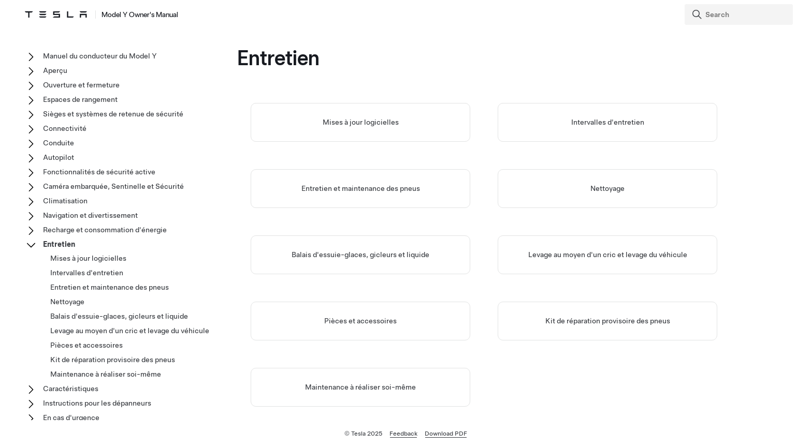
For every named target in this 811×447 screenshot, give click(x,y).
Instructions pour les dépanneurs (97, 403)
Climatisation (65, 201)
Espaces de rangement (80, 99)
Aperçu (55, 70)
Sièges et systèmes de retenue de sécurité (113, 114)
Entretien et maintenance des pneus (360, 188)
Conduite (58, 143)
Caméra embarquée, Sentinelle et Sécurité (113, 186)
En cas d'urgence (71, 417)
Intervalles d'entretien (607, 122)
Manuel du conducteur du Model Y (100, 56)
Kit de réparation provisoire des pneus (607, 321)
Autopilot (58, 157)
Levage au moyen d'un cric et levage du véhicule (607, 254)
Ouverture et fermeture (81, 85)
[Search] (739, 14)
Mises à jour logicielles (361, 122)
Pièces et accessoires (360, 321)
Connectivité (64, 128)
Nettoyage (607, 188)
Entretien (59, 244)
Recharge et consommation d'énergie (105, 230)
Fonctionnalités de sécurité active (99, 172)
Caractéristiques (70, 388)
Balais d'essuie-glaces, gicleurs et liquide (360, 254)
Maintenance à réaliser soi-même (360, 387)
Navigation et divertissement (90, 215)
